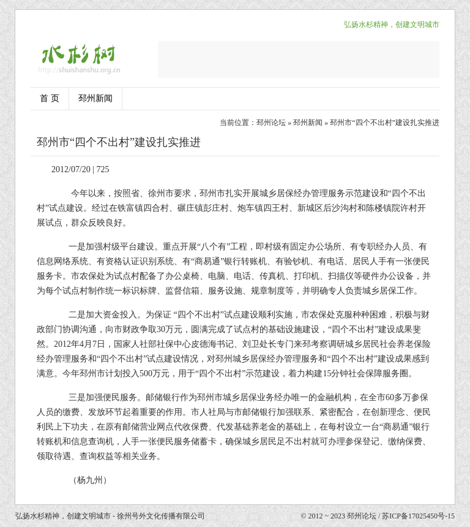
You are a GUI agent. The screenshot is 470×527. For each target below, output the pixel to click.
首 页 (49, 98)
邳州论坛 (271, 122)
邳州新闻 (95, 98)
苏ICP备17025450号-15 (418, 516)
